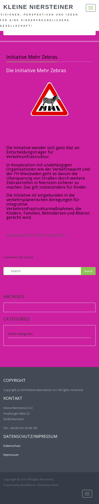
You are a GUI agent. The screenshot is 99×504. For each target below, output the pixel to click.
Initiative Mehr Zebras (31, 56)
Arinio (55, 485)
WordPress (28, 485)
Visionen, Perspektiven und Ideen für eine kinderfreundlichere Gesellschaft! (39, 20)
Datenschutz (12, 446)
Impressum (11, 455)
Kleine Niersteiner (38, 7)
